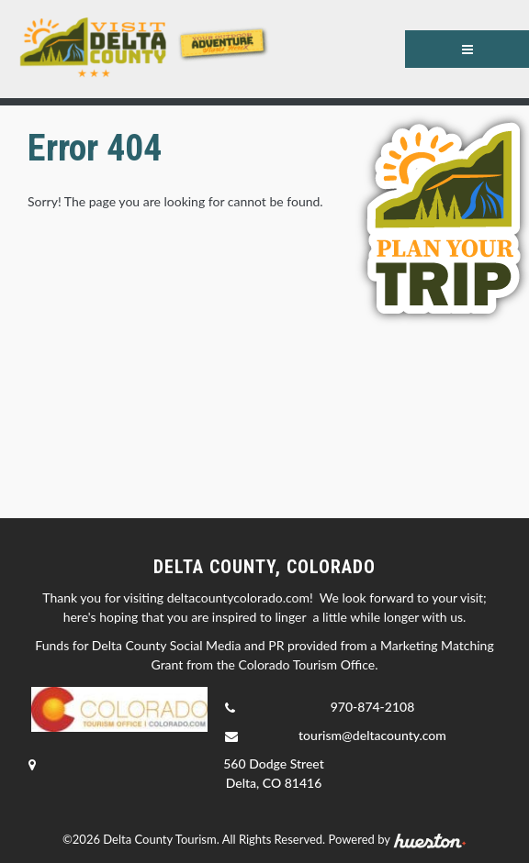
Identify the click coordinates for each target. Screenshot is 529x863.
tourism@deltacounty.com (372, 735)
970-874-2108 (373, 706)
